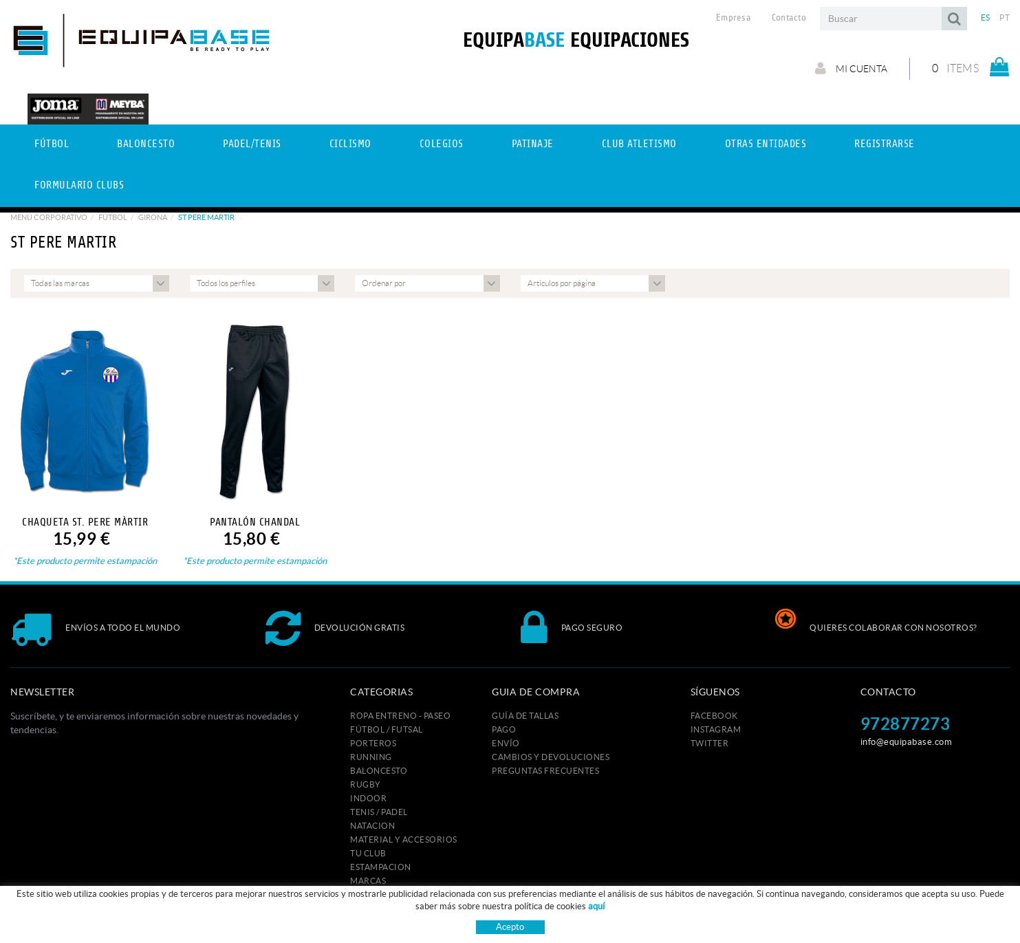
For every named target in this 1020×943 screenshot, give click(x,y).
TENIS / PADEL (379, 811)
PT (1004, 17)
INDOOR (368, 798)
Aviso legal (503, 919)
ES (985, 17)
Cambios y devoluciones (550, 756)
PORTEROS (373, 743)
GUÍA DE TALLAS (525, 715)
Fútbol (112, 217)
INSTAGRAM (716, 729)
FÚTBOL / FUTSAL (386, 729)
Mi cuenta (851, 68)
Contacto (789, 17)
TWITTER (710, 743)
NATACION (372, 825)
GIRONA (152, 217)
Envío (506, 743)
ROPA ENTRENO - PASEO (400, 715)
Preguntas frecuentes (545, 770)
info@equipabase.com (906, 742)
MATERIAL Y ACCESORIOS (403, 839)
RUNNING (371, 756)
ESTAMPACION (380, 867)
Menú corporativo (48, 217)
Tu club (368, 853)
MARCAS (368, 880)
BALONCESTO (378, 770)
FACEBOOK (714, 715)
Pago (504, 729)
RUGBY (365, 784)
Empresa (733, 17)
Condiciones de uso (575, 919)
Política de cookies (433, 919)
